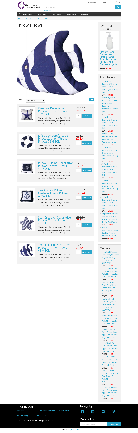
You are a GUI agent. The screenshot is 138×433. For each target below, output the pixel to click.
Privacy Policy (63, 410)
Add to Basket (86, 116)
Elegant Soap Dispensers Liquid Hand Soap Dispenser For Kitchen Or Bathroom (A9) (109, 58)
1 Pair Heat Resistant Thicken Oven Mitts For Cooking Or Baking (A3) (110, 169)
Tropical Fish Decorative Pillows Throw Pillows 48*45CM (54, 248)
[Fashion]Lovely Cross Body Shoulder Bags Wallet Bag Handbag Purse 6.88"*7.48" (110, 304)
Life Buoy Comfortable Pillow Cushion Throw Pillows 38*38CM (53, 138)
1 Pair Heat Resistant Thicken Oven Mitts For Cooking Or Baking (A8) (110, 186)
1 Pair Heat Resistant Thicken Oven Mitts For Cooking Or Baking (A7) (110, 153)
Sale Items (84, 14)
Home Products (71, 14)
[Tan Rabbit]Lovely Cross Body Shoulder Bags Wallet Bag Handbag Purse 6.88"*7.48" (110, 257)
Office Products (28, 14)
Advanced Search (48, 10)
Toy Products (57, 14)
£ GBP (105, 2)
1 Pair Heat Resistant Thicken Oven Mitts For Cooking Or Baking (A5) (110, 202)
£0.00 (118, 2)
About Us (20, 410)
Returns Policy (22, 415)
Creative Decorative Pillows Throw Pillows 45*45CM (52, 111)
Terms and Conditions (46, 410)
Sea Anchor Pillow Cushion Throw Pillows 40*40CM (53, 193)
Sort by (19, 100)
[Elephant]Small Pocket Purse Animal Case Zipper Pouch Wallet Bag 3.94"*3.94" (110, 376)
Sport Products (42, 14)
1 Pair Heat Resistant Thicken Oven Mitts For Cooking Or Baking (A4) (110, 86)
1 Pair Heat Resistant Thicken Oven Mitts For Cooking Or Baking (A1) (110, 122)
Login (88, 2)
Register (93, 2)
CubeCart (75, 429)
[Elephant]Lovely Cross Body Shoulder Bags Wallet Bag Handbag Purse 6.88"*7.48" (110, 287)
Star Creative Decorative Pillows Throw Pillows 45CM (54, 220)
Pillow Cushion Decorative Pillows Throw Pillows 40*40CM (55, 166)
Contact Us (41, 415)
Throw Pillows (43, 18)
